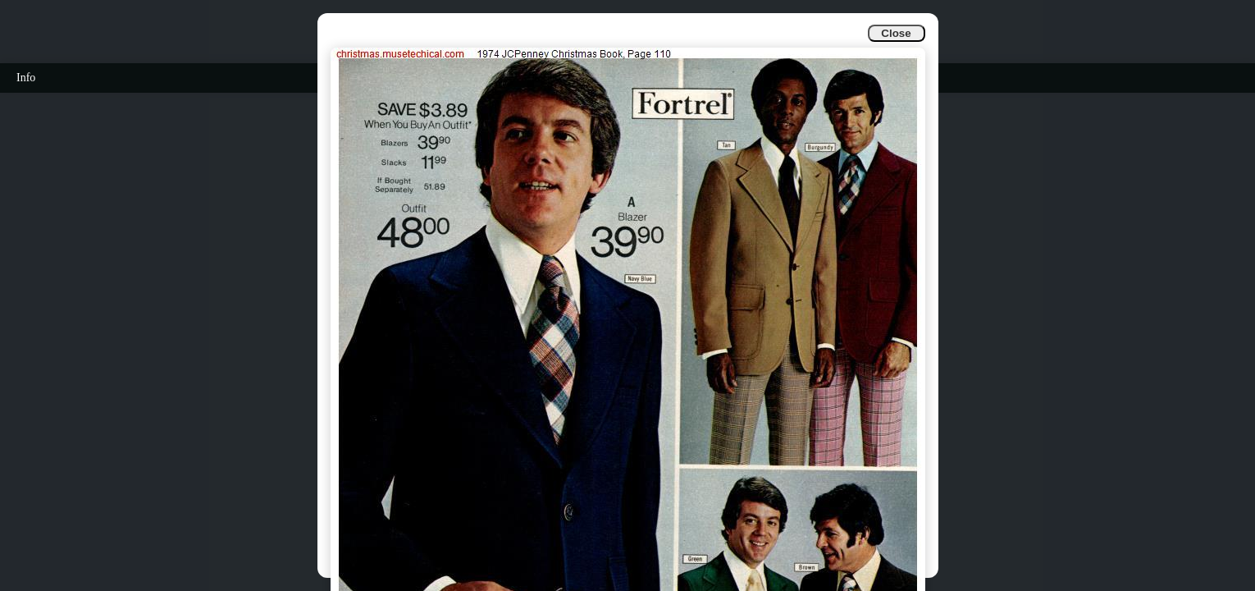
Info (25, 77)
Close (895, 33)
